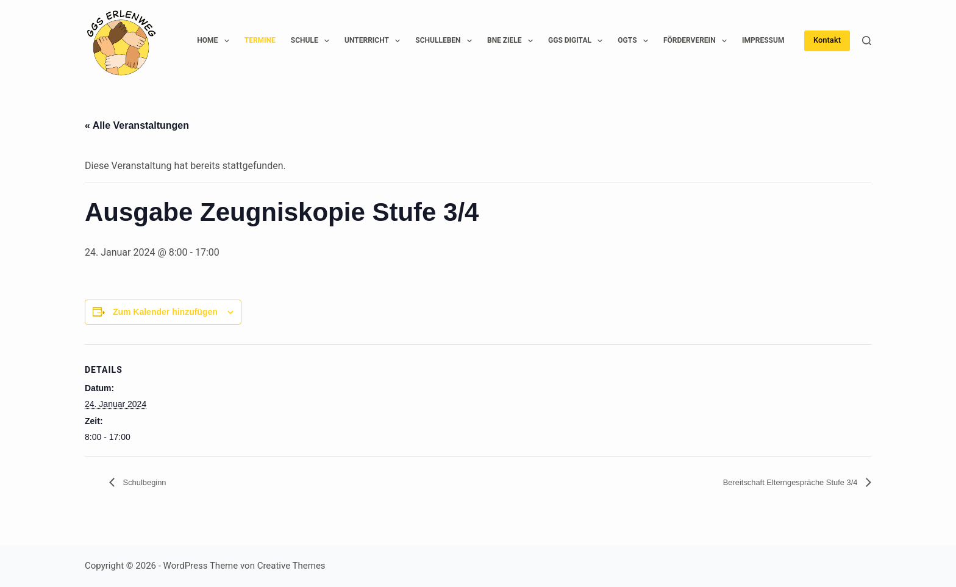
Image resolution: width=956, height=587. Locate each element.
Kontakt (827, 40)
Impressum (763, 40)
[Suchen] (866, 40)
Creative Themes (291, 565)
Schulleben (446, 41)
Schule (312, 41)
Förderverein (697, 41)
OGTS (635, 41)
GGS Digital (577, 41)
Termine (260, 40)
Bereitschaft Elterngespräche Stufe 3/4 (775, 482)
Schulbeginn (149, 482)
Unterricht (374, 41)
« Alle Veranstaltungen (137, 125)
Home (215, 41)
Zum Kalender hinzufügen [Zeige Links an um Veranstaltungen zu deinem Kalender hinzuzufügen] (165, 312)
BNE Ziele (512, 41)
